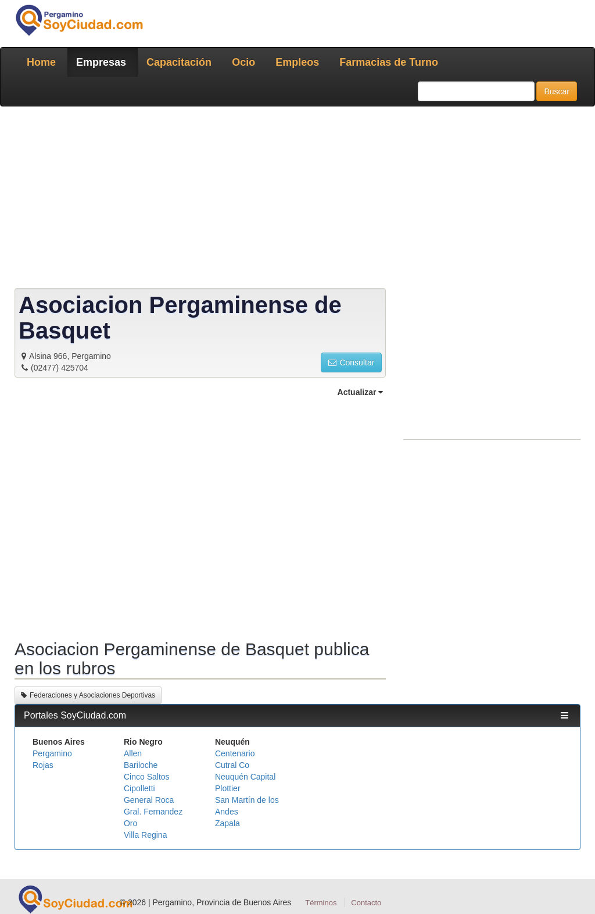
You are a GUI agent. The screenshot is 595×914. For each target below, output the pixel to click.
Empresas (101, 62)
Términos (320, 902)
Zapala (227, 823)
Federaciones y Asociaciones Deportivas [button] (88, 695)
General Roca (149, 800)
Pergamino (52, 753)
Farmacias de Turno (388, 62)
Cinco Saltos (147, 776)
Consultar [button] (351, 362)
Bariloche (140, 765)
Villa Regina (145, 835)
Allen (133, 753)
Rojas (43, 765)
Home (41, 62)
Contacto (366, 902)
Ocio (243, 62)
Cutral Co (232, 765)
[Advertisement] (297, 199)
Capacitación (179, 62)
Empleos (297, 62)
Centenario (235, 753)
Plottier (228, 788)
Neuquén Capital (245, 776)
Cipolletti (139, 788)
